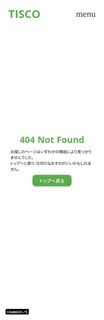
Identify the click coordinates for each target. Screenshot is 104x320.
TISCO (24, 13)
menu (86, 13)
